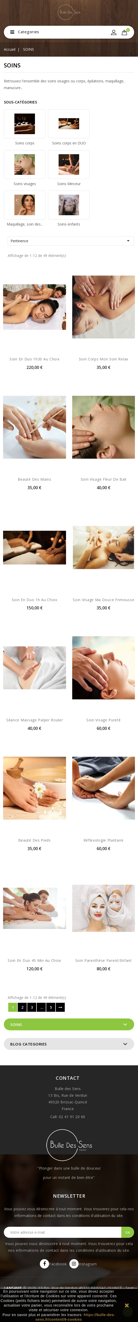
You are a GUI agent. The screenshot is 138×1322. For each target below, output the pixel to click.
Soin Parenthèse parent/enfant (103, 960)
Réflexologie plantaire (104, 840)
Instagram (88, 1263)
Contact (68, 1078)
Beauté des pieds (34, 840)
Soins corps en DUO (69, 143)
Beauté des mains (34, 479)
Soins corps (24, 143)
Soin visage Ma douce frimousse (103, 599)
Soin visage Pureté (103, 720)
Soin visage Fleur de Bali (104, 479)
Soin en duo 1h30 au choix (35, 359)
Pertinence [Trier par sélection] (71, 241)
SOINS (16, 1024)
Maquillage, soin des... (25, 224)
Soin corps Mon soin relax (103, 359)
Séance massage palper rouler (34, 720)
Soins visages (25, 183)
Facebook (58, 1263)
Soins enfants (69, 224)
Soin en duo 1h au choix (34, 599)
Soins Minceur (69, 183)
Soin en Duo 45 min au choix (34, 960)
